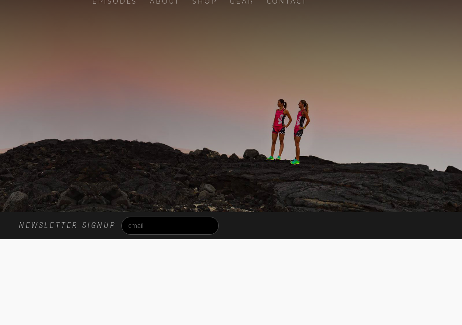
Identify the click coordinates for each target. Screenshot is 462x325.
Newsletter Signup (67, 225)
